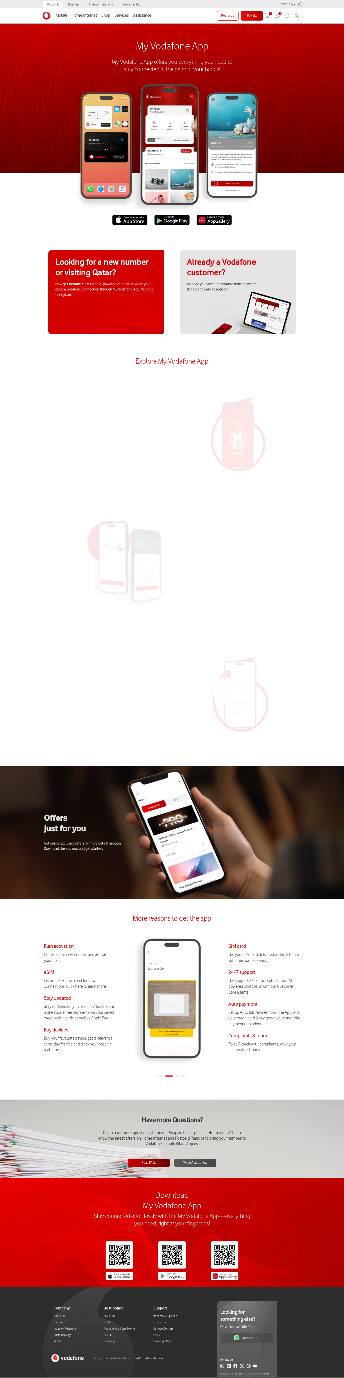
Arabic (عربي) (291, 4)
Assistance (142, 15)
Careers (58, 1322)
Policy (97, 1358)
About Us (59, 1316)
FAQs (156, 1335)
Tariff (137, 1358)
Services (122, 15)
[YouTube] (255, 1367)
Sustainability (131, 4)
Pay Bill (252, 16)
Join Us (108, 1322)
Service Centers (163, 1328)
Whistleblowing (155, 1358)
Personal (53, 4)
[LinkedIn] (229, 1367)
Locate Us (159, 1322)
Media (57, 1341)
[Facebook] (235, 1367)
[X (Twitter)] (242, 1367)
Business (74, 4)
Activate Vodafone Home (119, 1328)
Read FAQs (149, 1163)
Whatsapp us (245, 1338)
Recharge (227, 16)
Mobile (61, 15)
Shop (105, 15)
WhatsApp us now (195, 1163)
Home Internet (84, 15)
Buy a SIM (110, 1316)
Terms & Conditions (118, 1358)
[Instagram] (222, 1367)
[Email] (249, 1367)
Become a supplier (165, 1316)
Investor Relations (101, 4)
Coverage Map (162, 1341)
